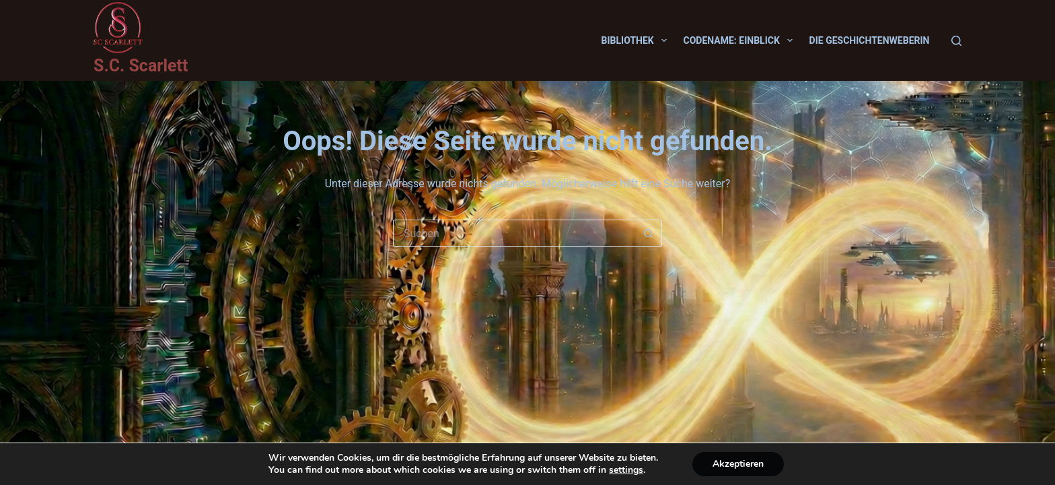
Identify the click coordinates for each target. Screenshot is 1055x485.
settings (626, 470)
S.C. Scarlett (141, 65)
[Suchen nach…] (514, 233)
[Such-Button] (648, 233)
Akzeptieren (738, 463)
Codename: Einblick (741, 40)
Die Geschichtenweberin (869, 40)
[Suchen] (956, 41)
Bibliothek (637, 40)
